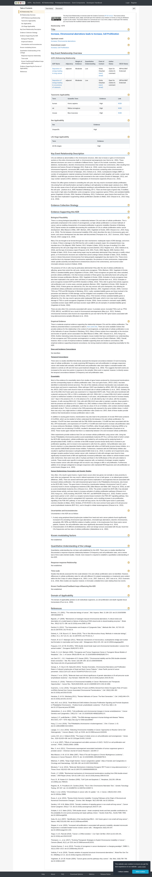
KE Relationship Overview (27, 15)
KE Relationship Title (26, 12)
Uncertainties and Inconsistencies (31, 44)
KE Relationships (48, 3)
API (134, 8)
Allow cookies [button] (140, 871)
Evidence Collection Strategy (28, 32)
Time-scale (24, 58)
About (53, 874)
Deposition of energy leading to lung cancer (57, 71)
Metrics (91, 874)
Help (43, 874)
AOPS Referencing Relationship (30, 18)
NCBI (120, 103)
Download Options (76, 874)
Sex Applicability (26, 23)
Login (128, 3)
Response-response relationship (31, 55)
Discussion (59, 8)
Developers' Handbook (94, 3)
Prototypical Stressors (62, 3)
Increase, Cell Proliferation (60, 48)
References (23, 71)
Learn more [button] (142, 866)
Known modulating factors (28, 47)
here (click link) (92, 327)
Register (134, 3)
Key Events (37, 3)
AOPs (30, 3)
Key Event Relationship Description (30, 29)
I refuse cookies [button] (123, 871)
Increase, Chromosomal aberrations (63, 41)
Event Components (78, 3)
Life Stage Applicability (28, 26)
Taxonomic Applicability (28, 21)
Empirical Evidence (27, 41)
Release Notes (106, 874)
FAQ (62, 874)
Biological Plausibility (27, 39)
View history (49, 8)
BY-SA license (109, 15)
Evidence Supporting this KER (29, 36)
